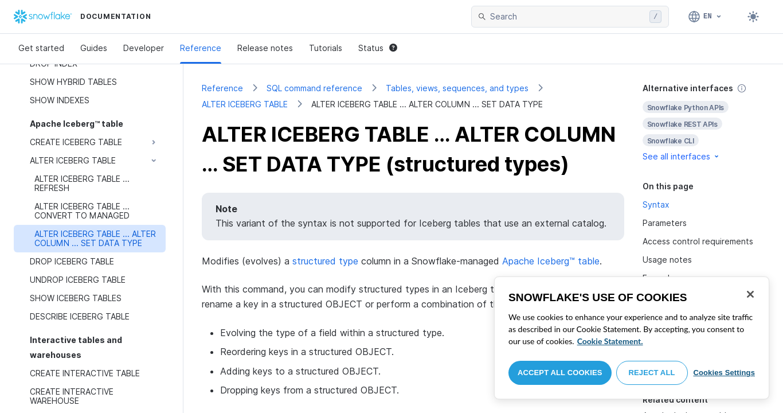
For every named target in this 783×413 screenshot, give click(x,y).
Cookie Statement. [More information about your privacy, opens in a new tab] (610, 341)
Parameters (665, 223)
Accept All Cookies (560, 372)
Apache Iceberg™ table (551, 261)
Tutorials (325, 48)
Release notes (265, 48)
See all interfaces (682, 156)
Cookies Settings (724, 372)
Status (377, 48)
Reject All (652, 372)
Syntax (656, 204)
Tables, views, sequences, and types (457, 88)
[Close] (750, 294)
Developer (143, 48)
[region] (631, 337)
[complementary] (704, 122)
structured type (325, 261)
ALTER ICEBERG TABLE (245, 104)
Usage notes (667, 259)
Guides (93, 48)
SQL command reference (314, 88)
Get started (41, 48)
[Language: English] (705, 16)
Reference (200, 48)
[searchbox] (567, 16)
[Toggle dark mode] (753, 16)
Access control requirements (698, 241)
